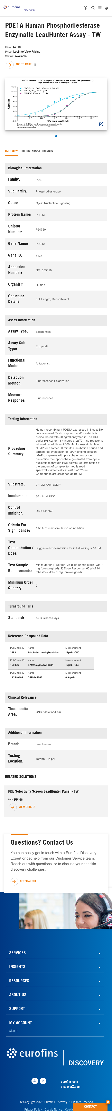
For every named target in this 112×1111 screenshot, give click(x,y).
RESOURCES (19, 981)
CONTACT (96, 1106)
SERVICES (17, 953)
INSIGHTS (17, 967)
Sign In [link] (13, 1031)
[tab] (11, 151)
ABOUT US (17, 995)
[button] (108, 1101)
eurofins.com (69, 1082)
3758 (13, 653)
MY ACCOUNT (20, 1023)
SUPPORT (17, 1009)
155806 (14, 665)
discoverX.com (71, 1087)
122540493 (16, 678)
